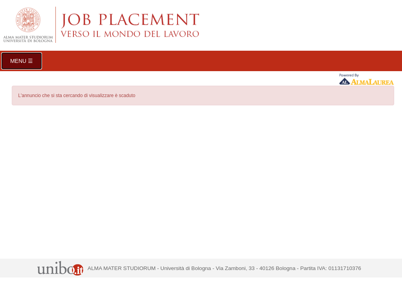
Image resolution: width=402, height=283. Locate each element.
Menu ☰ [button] (21, 61)
